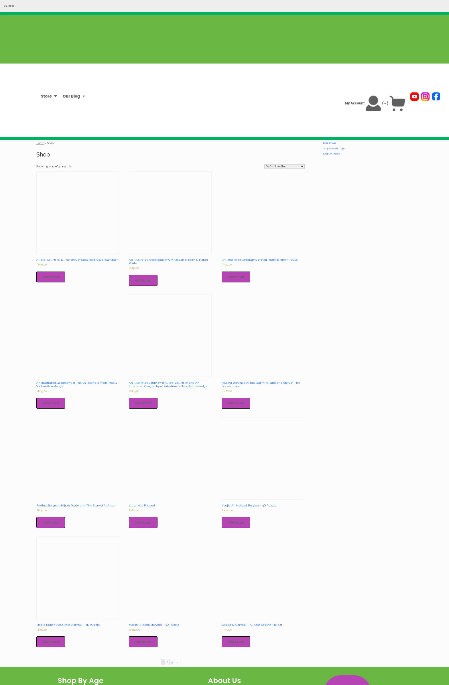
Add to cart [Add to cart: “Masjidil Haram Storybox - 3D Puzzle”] (143, 642)
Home (40, 142)
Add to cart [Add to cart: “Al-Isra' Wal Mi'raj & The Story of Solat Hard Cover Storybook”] (50, 277)
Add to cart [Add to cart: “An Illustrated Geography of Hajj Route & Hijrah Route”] (236, 277)
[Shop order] (284, 166)
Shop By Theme (331, 153)
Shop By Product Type (334, 148)
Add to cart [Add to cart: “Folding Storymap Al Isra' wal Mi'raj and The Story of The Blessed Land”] (236, 403)
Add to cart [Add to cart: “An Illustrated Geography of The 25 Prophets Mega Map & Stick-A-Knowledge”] (50, 403)
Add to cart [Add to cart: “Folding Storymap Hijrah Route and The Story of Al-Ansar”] (50, 522)
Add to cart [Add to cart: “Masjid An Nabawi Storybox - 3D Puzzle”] (236, 522)
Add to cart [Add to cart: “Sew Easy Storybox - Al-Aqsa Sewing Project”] (236, 642)
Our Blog (71, 96)
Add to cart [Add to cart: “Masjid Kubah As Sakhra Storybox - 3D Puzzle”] (50, 642)
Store (46, 96)
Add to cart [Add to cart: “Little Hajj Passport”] (143, 522)
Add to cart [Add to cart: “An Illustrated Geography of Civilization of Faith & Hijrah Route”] (143, 280)
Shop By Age (329, 142)
